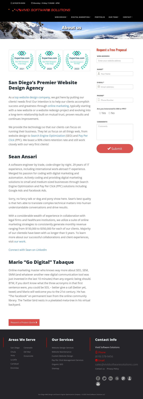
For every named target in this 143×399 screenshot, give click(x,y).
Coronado (28, 347)
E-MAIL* (100, 82)
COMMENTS (102, 122)
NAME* (100, 69)
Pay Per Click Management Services (67, 360)
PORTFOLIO (100, 17)
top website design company (32, 97)
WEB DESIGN (61, 17)
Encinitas (15, 368)
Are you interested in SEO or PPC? (111, 109)
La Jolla (14, 359)
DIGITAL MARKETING (81, 17)
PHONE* (100, 95)
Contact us (100, 368)
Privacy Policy (112, 368)
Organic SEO (57, 364)
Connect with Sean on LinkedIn (28, 250)
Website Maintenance (61, 352)
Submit (114, 148)
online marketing (58, 106)
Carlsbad (15, 363)
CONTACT (128, 17)
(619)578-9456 (17, 3)
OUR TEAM (114, 17)
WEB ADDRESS (103, 56)
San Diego (15, 347)
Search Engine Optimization (48, 135)
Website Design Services (63, 347)
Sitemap (55, 368)
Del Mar (27, 352)
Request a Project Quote (24, 322)
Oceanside (28, 356)
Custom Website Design (62, 356)
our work (19, 241)
